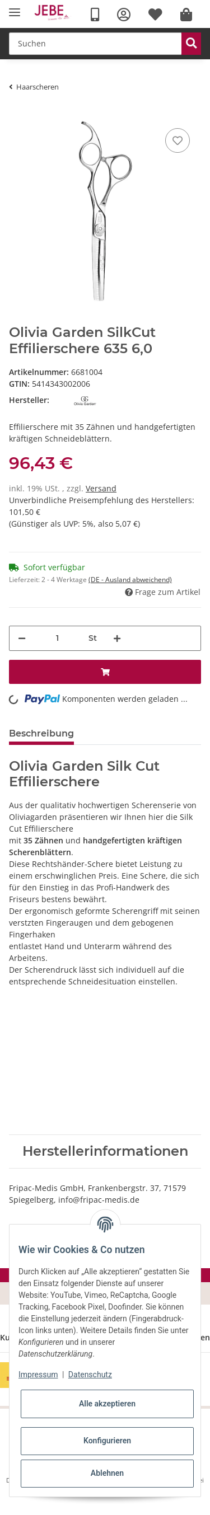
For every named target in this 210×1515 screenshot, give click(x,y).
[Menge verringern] (22, 638)
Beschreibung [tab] (41, 733)
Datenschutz (90, 1374)
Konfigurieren (107, 1440)
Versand (101, 488)
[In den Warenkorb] (105, 672)
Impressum (38, 1374)
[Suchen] (95, 43)
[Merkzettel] (177, 140)
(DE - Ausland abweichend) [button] (130, 579)
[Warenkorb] (186, 15)
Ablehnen (107, 1473)
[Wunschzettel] (155, 15)
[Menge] (57, 638)
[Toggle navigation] (14, 13)
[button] (123, 15)
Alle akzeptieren (107, 1403)
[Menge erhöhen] (117, 638)
